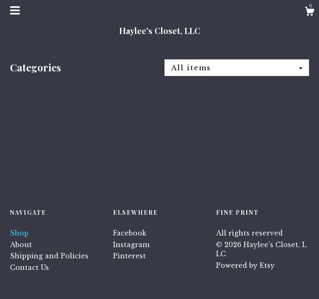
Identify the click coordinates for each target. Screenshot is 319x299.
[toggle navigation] (15, 10)
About (21, 244)
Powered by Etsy (245, 265)
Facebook (129, 233)
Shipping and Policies (49, 256)
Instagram (131, 244)
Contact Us (29, 267)
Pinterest (129, 256)
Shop (19, 233)
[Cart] (309, 12)
